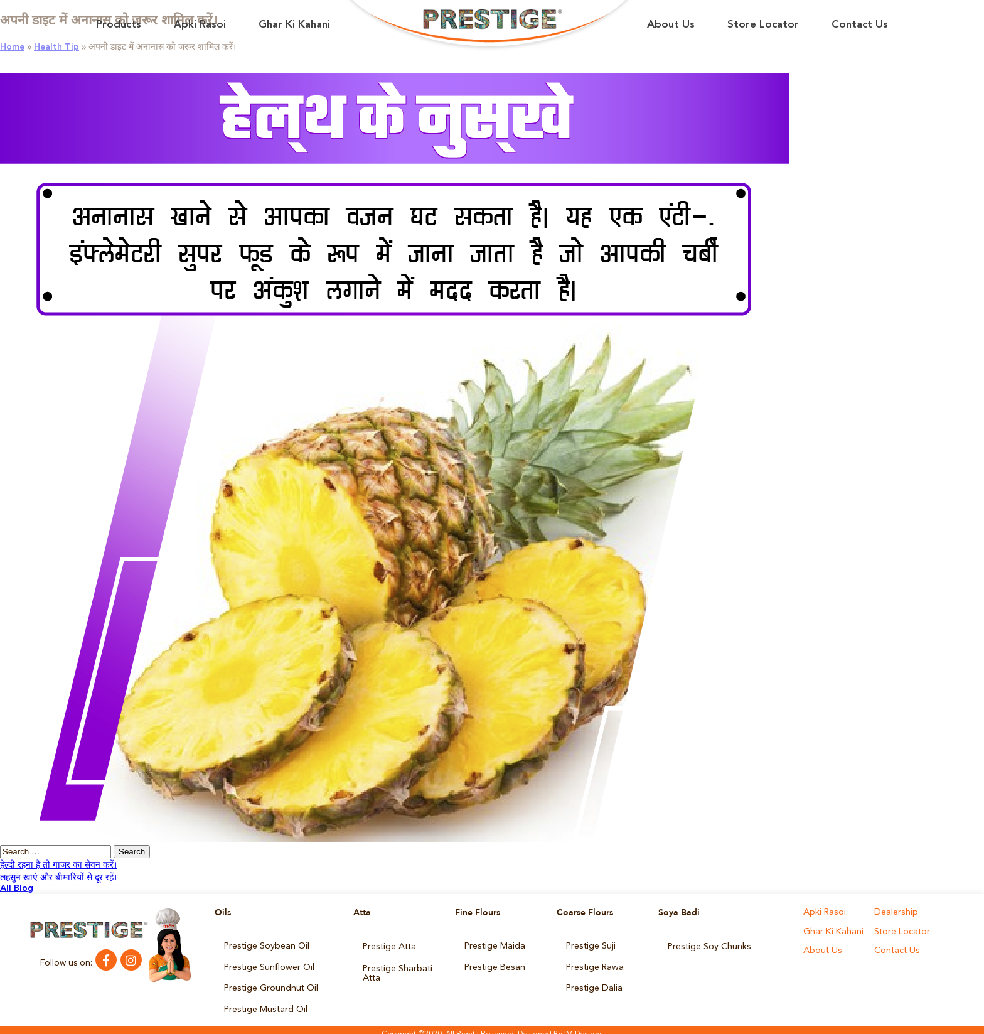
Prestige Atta (389, 945)
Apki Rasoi (200, 24)
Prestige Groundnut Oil (271, 983)
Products (118, 24)
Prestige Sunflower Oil (268, 964)
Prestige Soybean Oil (266, 945)
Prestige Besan (494, 964)
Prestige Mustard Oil (265, 1002)
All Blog (16, 888)
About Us (671, 24)
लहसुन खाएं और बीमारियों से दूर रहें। (58, 877)
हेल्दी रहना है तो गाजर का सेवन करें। (58, 865)
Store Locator (763, 24)
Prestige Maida (494, 945)
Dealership (895, 912)
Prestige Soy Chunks (709, 945)
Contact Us (860, 24)
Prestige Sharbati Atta (397, 968)
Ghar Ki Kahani (294, 24)
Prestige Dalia (593, 983)
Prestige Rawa (594, 964)
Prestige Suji (590, 945)
